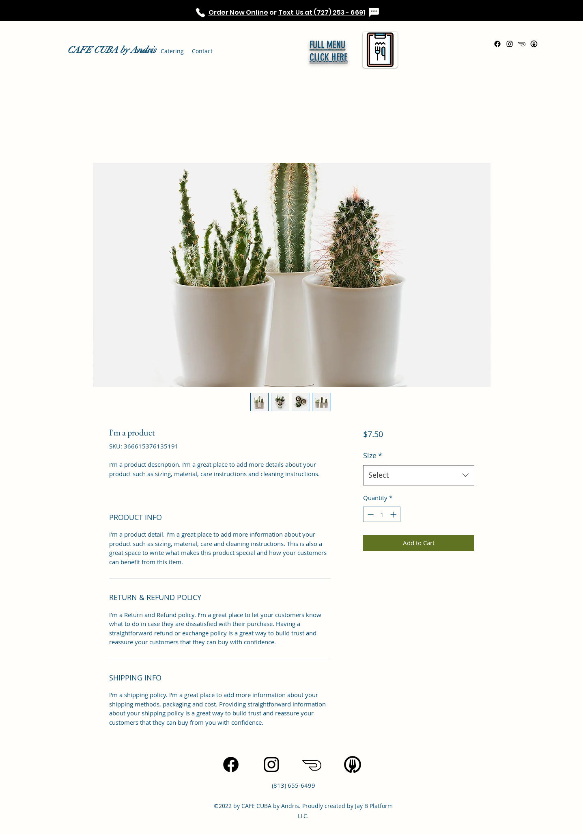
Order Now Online (239, 12)
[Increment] (394, 514)
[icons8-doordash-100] (522, 44)
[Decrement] (369, 514)
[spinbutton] (382, 514)
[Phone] (201, 12)
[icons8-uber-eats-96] (534, 44)
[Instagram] (510, 44)
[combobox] (418, 475)
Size (372, 455)
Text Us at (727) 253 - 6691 (321, 12)
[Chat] (374, 12)
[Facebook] (497, 44)
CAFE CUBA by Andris (111, 49)
